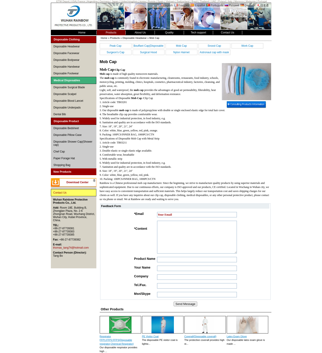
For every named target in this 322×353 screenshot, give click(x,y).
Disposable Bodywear (67, 60)
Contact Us (227, 32)
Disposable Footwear (66, 73)
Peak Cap (115, 45)
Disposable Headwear (67, 46)
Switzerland (183, 1)
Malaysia (250, 1)
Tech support (198, 32)
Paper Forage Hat (64, 158)
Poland (222, 1)
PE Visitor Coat (150, 336)
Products (111, 32)
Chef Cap (59, 151)
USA (73, 1)
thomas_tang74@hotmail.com (71, 247)
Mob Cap (181, 45)
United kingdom (129, 1)
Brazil (194, 1)
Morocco (239, 1)
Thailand (204, 1)
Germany (105, 1)
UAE (213, 1)
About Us (140, 32)
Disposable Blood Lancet (68, 100)
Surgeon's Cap (115, 52)
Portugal (262, 1)
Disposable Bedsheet (66, 128)
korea (143, 1)
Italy (230, 1)
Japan (115, 1)
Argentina (92, 1)
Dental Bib (60, 114)
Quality (169, 32)
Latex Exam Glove (237, 336)
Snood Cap (214, 45)
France (82, 1)
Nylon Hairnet (181, 52)
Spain (160, 1)
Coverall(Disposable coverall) (200, 336)
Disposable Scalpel (65, 94)
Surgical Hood (148, 52)
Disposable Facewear (66, 53)
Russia (152, 1)
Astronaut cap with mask (214, 52)
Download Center (78, 182)
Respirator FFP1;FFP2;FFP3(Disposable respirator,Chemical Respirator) (117, 340)
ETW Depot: (63, 1)
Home (81, 32)
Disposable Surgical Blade (69, 87)
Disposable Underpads (67, 107)
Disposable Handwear (67, 66)
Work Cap (247, 45)
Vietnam (170, 1)
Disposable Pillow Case (68, 135)
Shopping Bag (62, 165)
